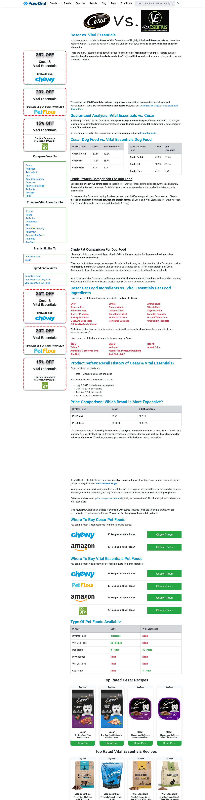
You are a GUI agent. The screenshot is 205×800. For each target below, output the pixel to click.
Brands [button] (54, 3)
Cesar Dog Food (33, 276)
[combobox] (155, 3)
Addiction (30, 168)
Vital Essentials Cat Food (37, 283)
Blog (104, 3)
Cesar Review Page (149, 105)
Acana (29, 165)
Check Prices (164, 534)
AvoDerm (30, 192)
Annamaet (31, 182)
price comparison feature (108, 498)
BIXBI (28, 196)
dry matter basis (147, 133)
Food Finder (126, 3)
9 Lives (29, 211)
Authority (30, 189)
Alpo (28, 175)
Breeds (67, 3)
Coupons (80, 3)
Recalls (93, 3)
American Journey (35, 179)
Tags (113, 3)
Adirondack (31, 172)
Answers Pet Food (35, 186)
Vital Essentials (32, 256)
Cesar (28, 260)
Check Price (83, 743)
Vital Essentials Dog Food (38, 279)
